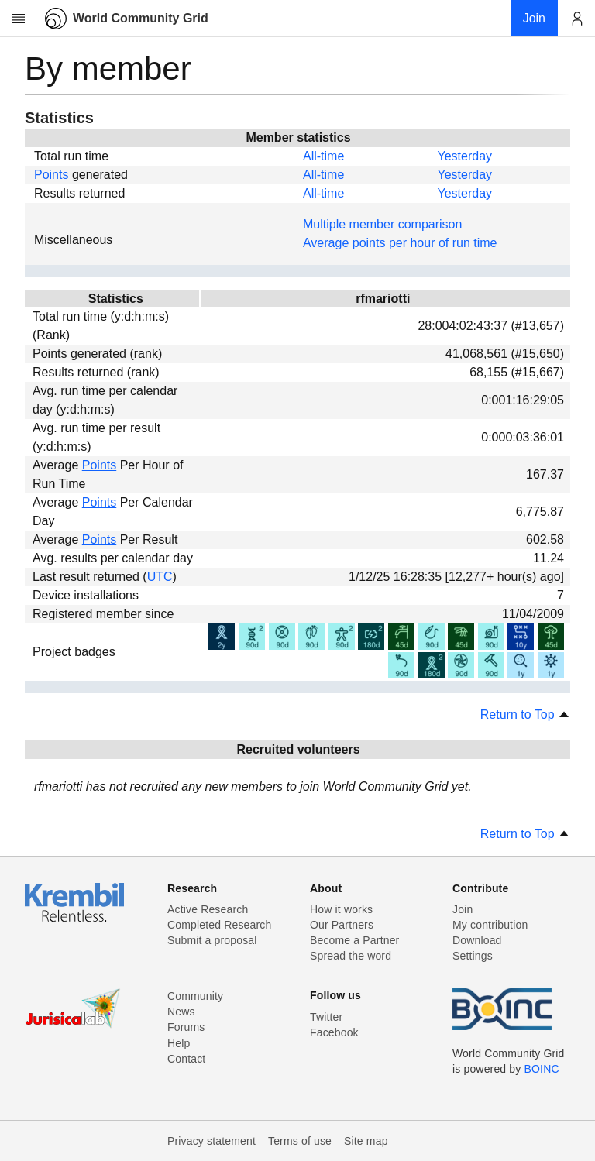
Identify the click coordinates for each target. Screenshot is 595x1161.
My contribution (490, 925)
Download (477, 940)
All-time (323, 156)
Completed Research (219, 925)
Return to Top (525, 714)
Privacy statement (211, 1141)
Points (51, 174)
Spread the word (350, 956)
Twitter (326, 1017)
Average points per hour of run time (400, 242)
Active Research (207, 909)
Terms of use (300, 1141)
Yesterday (464, 156)
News (181, 1011)
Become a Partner (354, 940)
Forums (186, 1027)
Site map (366, 1141)
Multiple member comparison (382, 224)
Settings (472, 956)
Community (195, 996)
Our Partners (341, 925)
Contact (186, 1059)
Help (178, 1043)
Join (462, 909)
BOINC (541, 1069)
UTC (160, 576)
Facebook (334, 1032)
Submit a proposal (212, 940)
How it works (341, 909)
